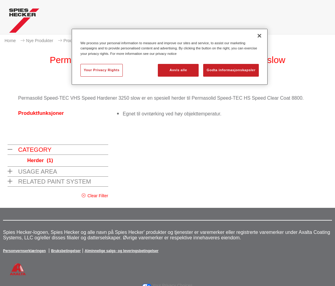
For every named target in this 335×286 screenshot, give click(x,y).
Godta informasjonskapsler (231, 70)
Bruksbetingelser (66, 251)
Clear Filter (97, 195)
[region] (169, 56)
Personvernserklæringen (24, 251)
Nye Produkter (39, 40)
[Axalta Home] (24, 22)
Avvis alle (178, 70)
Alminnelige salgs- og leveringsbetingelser (121, 251)
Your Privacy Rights (101, 70)
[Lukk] (259, 35)
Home (10, 40)
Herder (40, 160)
